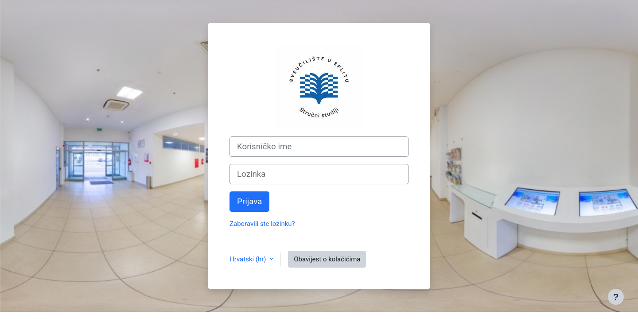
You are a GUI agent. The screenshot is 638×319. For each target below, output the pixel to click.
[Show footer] (616, 297)
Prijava (249, 201)
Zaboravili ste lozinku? (262, 224)
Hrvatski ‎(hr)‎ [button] (249, 259)
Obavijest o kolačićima (327, 259)
